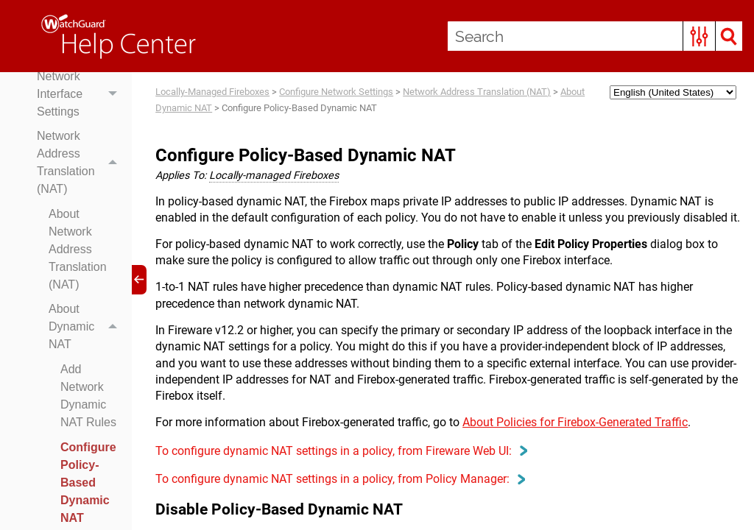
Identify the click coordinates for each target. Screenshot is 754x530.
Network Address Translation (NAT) (80, 163)
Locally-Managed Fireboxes (212, 91)
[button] (699, 36)
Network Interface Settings (80, 94)
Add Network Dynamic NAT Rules (88, 395)
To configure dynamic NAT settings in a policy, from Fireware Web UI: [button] (340, 451)
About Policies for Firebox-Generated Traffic (575, 422)
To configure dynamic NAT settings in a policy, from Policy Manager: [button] (339, 479)
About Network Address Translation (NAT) (78, 249)
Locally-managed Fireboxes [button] (274, 175)
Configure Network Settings (336, 91)
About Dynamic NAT (86, 327)
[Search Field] (595, 36)
